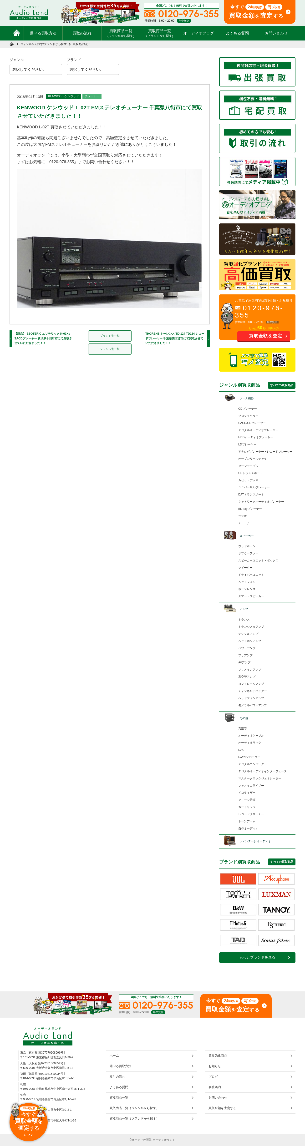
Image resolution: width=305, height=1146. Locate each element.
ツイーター (245, 567)
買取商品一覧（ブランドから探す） (134, 1118)
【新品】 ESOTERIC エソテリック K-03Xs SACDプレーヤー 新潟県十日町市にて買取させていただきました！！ (43, 338)
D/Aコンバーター (249, 757)
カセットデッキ (248, 480)
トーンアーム (246, 821)
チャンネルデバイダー (252, 691)
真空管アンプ (246, 676)
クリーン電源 (246, 800)
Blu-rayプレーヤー (250, 508)
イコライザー (246, 792)
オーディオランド (163, 1139)
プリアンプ (245, 655)
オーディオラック (249, 742)
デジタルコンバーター (252, 764)
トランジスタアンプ (251, 626)
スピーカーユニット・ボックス (258, 560)
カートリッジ (246, 807)
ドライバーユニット (251, 574)
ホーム (114, 1055)
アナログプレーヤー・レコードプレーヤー (265, 451)
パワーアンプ (246, 648)
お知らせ (214, 1066)
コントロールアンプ (251, 684)
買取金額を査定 (265, 335)
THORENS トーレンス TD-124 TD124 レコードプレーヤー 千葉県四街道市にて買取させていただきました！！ (174, 338)
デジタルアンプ (248, 634)
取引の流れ (117, 1076)
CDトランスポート (250, 473)
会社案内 (214, 1087)
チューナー (92, 96)
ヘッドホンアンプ (249, 641)
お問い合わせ (276, 33)
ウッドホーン (246, 546)
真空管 (242, 728)
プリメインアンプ (249, 669)
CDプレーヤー (247, 408)
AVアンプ (244, 662)
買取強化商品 (217, 1055)
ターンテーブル (248, 466)
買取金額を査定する (222, 1108)
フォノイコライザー (251, 785)
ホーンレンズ (246, 589)
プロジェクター (248, 416)
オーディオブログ (198, 33)
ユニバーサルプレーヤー (254, 487)
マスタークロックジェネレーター (259, 778)
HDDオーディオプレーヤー (255, 437)
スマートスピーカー (251, 596)
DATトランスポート (251, 494)
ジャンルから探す (31, 44)
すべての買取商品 (281, 385)
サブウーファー (248, 553)
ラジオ (242, 516)
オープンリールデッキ (252, 458)
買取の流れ (82, 33)
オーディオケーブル (251, 735)
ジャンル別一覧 (110, 349)
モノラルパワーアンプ (252, 705)
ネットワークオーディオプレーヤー (261, 501)
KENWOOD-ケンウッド (63, 96)
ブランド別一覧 (110, 336)
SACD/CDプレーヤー (252, 423)
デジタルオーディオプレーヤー (258, 430)
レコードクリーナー (251, 814)
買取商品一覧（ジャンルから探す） (134, 1108)
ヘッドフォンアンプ (251, 698)
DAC (241, 750)
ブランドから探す (55, 44)
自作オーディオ (248, 828)
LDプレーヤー (247, 444)
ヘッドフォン (246, 582)
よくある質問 (237, 33)
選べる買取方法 (43, 33)
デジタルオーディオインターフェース (262, 771)
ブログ (213, 1076)
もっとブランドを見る (257, 957)
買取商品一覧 (120, 33)
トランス (244, 619)
